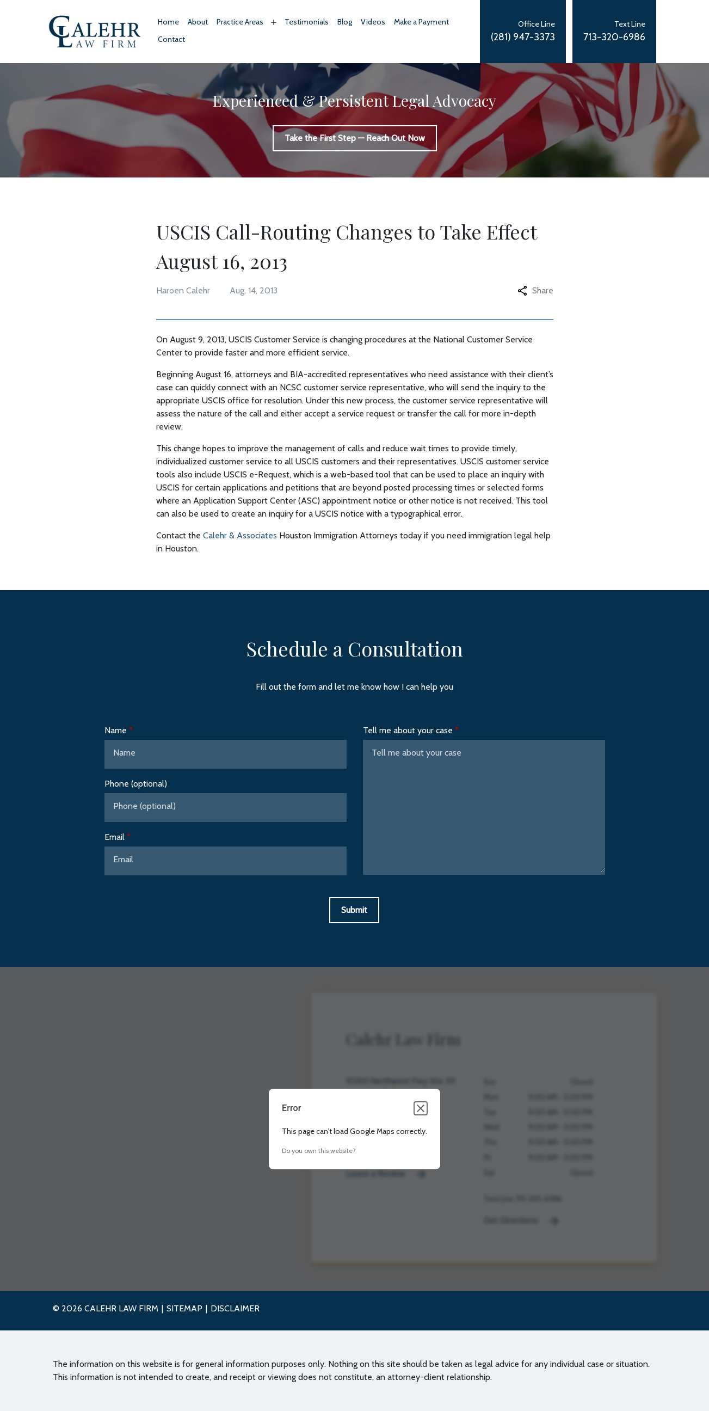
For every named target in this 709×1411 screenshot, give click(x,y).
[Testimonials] (306, 23)
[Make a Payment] (421, 23)
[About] (198, 23)
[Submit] (354, 910)
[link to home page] (94, 31)
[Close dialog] (420, 1108)
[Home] (168, 23)
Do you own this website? (319, 1150)
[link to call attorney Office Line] (523, 31)
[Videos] (373, 23)
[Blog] (344, 23)
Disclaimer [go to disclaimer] (235, 1308)
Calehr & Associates (240, 535)
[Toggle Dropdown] (272, 22)
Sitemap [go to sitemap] (184, 1308)
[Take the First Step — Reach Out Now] (355, 138)
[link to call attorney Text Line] (614, 31)
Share (535, 290)
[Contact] (171, 40)
